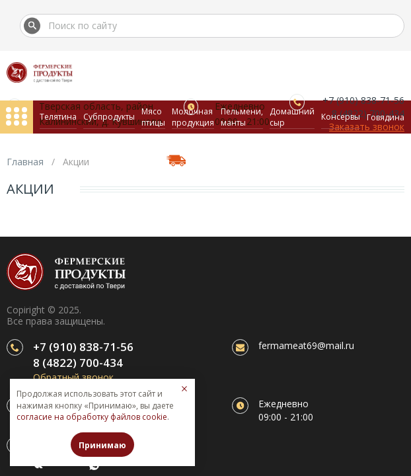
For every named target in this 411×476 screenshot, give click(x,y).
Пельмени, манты (242, 117)
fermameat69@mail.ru (306, 345)
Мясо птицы (153, 117)
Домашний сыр (292, 117)
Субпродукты (109, 116)
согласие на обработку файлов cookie (92, 416)
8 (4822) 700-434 (78, 362)
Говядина (385, 117)
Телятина (58, 116)
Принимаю (102, 445)
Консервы (340, 116)
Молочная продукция (193, 117)
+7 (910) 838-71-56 (83, 346)
